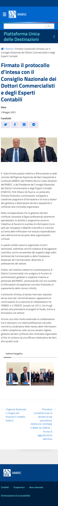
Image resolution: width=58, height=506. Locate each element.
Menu (4, 15)
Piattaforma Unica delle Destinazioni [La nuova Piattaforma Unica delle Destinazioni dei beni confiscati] (22, 36)
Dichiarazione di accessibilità (15, 495)
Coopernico (19, 487)
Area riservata (36, 487)
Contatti (5, 487)
